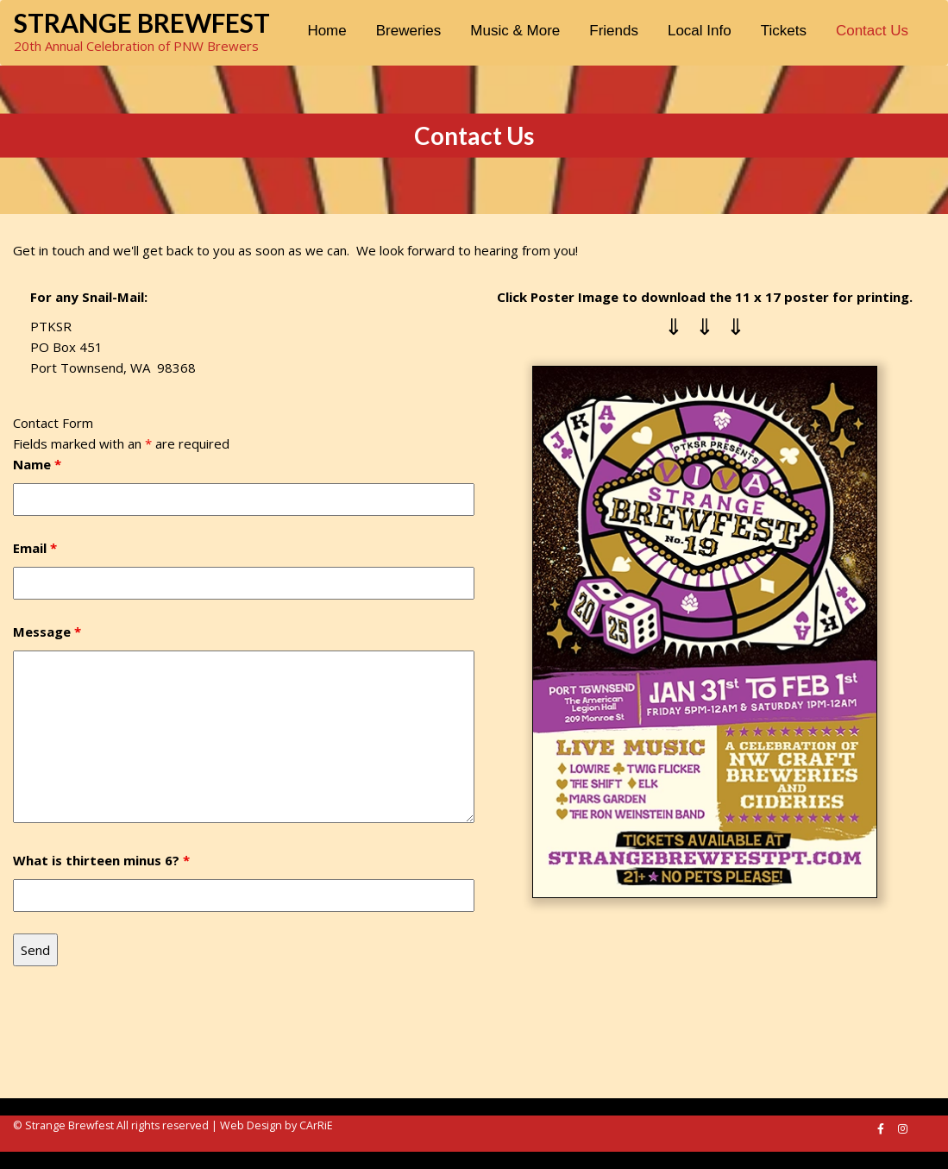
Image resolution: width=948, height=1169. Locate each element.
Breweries (409, 30)
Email (35, 547)
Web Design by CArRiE (276, 1125)
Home (326, 30)
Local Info (699, 30)
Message (47, 631)
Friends (613, 30)
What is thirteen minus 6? (101, 860)
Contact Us (872, 30)
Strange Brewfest (142, 22)
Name (37, 464)
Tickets (784, 30)
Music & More (515, 30)
